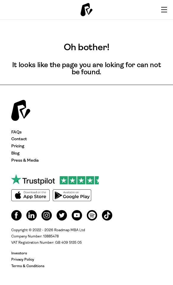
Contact (19, 139)
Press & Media (25, 160)
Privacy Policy (22, 260)
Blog (15, 153)
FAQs (16, 132)
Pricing (17, 146)
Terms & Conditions (27, 266)
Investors (19, 253)
